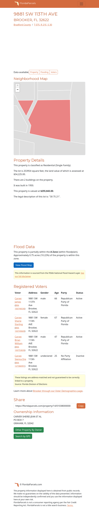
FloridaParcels (25, 3)
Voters (54, 72)
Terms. (70, 505)
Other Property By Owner (28, 429)
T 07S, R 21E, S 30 (43, 24)
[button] (17, 86)
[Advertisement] (49, 48)
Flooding (44, 72)
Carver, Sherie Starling (19, 321)
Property (34, 72)
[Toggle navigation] (81, 4)
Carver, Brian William (18, 340)
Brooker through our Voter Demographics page (57, 390)
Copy (81, 405)
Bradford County (22, 24)
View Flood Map (23, 265)
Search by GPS (22, 436)
